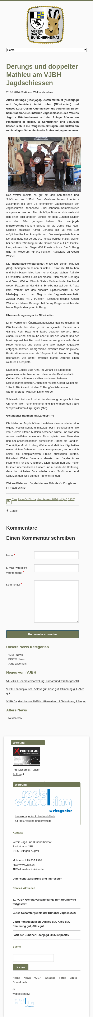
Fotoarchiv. (16, 487)
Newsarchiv (15, 718)
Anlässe (50, 977)
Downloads (20, 982)
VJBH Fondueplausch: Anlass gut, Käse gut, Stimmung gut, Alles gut (41, 924)
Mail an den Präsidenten (30, 869)
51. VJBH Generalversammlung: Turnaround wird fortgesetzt (42, 681)
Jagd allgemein (17, 663)
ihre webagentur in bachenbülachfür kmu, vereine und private (43, 816)
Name (12, 555)
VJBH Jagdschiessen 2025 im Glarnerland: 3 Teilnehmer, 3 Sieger (46, 701)
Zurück (14, 510)
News (27, 977)
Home (16, 977)
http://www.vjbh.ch (24, 864)
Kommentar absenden (42, 634)
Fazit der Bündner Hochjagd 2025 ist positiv (41, 935)
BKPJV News (16, 659)
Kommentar (14, 584)
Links (73, 977)
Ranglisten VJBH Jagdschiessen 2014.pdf (43, 499)
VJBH (38, 977)
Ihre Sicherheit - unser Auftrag (26, 770)
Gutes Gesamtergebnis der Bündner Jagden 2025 (44, 912)
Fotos (62, 977)
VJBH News (15, 654)
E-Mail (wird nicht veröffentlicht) (16, 570)
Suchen (20, 967)
